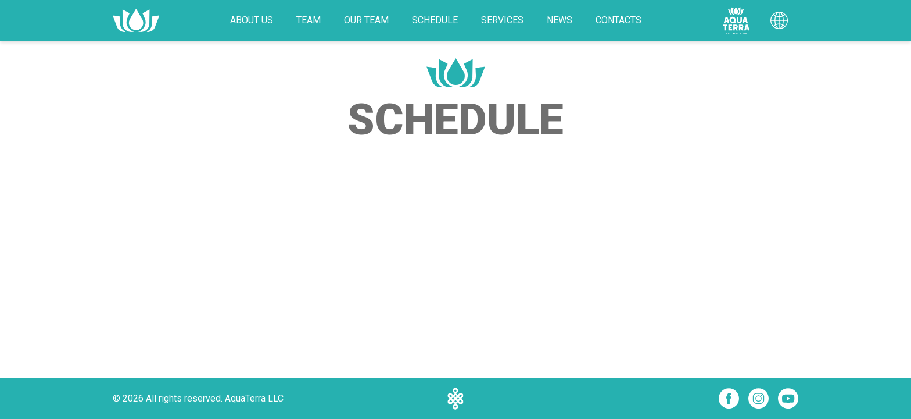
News (559, 20)
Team (308, 20)
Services (502, 20)
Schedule (435, 20)
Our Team (366, 20)
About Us (251, 20)
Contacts (618, 20)
